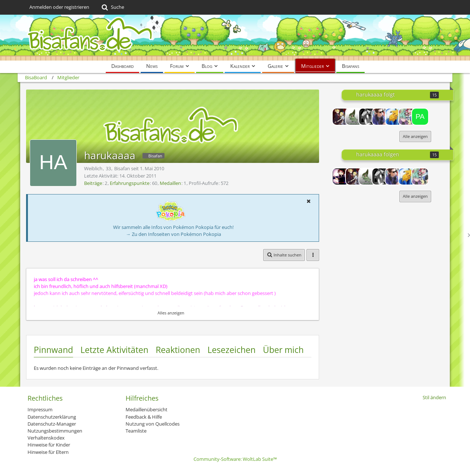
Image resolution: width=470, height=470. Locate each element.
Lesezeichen (231, 350)
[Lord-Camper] (341, 176)
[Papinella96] (420, 116)
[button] (308, 201)
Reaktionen (178, 350)
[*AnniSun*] (367, 116)
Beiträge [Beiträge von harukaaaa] (93, 183)
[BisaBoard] (235, 38)
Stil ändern (434, 397)
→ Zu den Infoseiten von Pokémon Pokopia (173, 234)
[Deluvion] (380, 116)
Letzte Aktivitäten (114, 350)
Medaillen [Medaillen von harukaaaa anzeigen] (170, 183)
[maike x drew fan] (407, 116)
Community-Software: (235, 459)
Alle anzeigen (415, 136)
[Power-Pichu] (393, 116)
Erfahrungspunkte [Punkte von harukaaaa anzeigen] (129, 183)
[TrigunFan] (354, 116)
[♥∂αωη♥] (341, 116)
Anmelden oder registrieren (59, 7)
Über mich (283, 350)
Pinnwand (53, 350)
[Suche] (112, 7)
